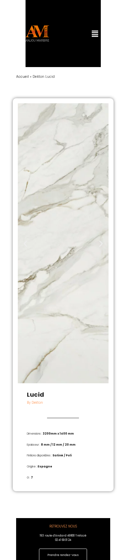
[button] (91, 33)
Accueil (22, 76)
